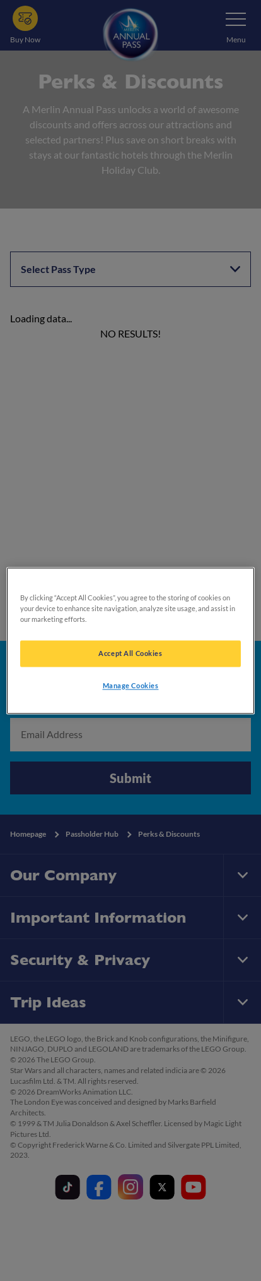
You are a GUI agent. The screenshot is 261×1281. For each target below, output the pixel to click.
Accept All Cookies (130, 653)
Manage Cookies (131, 685)
